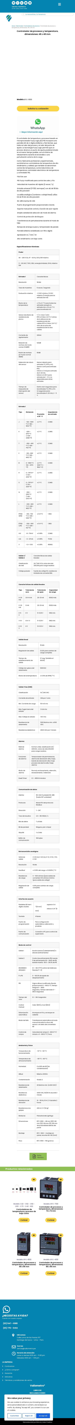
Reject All (29, 1416)
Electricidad (19, 26)
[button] (38, 132)
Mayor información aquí (32, 132)
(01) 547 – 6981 (10, 1323)
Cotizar (24, 1220)
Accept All (43, 1416)
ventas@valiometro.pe (26, 1348)
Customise (14, 1416)
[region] (28, 1408)
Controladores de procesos (32, 26)
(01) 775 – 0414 (10, 1328)
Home (13, 26)
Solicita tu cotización (38, 108)
